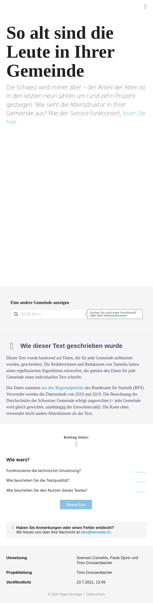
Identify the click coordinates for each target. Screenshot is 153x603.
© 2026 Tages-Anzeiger (65, 594)
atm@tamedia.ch (96, 532)
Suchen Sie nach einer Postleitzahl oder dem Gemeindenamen (113, 314)
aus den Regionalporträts (62, 387)
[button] (136, 470)
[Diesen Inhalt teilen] (145, 6)
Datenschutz (95, 594)
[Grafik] (76, 206)
